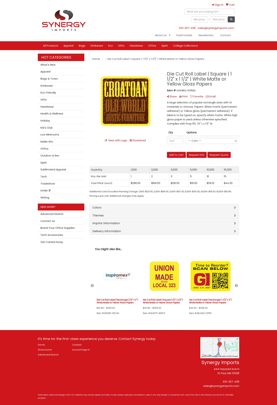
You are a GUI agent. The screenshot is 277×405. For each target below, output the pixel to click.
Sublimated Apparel (53, 169)
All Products (50, 45)
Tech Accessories (51, 235)
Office (152, 45)
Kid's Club (46, 127)
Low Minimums (49, 134)
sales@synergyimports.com (216, 28)
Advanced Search (51, 214)
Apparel (68, 45)
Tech (43, 176)
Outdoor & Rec (49, 155)
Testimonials (184, 35)
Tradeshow (47, 183)
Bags (82, 45)
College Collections (185, 45)
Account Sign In (81, 349)
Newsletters (206, 35)
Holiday (45, 120)
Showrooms (45, 349)
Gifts (121, 45)
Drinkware (97, 45)
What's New (47, 65)
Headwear (136, 45)
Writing (44, 197)
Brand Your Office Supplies (57, 228)
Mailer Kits (46, 141)
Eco (110, 45)
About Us (161, 35)
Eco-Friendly (48, 92)
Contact (225, 35)
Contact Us (47, 221)
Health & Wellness (51, 113)
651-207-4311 (187, 28)
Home (41, 344)
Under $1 (45, 190)
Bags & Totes (49, 78)
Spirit (164, 45)
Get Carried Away (51, 242)
